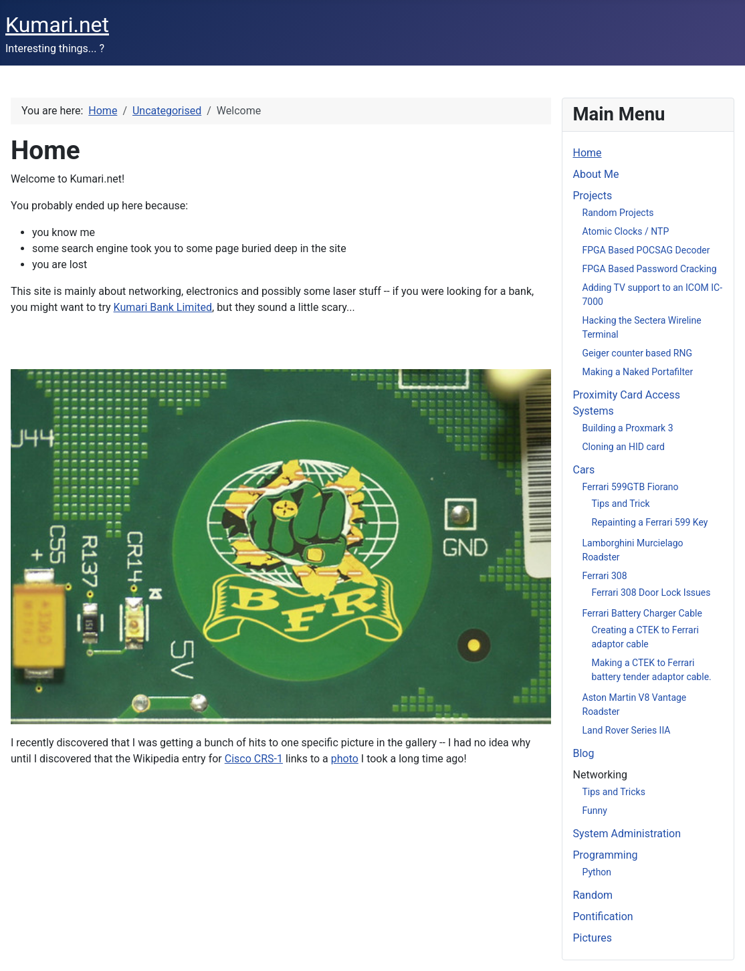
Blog (584, 753)
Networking (600, 774)
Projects (593, 195)
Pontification (603, 916)
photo (344, 758)
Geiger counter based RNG (637, 353)
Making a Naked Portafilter (638, 371)
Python (597, 872)
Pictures (592, 938)
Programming (605, 855)
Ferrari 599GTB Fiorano (630, 486)
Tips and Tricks (613, 791)
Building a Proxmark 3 (627, 428)
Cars (584, 469)
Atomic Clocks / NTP (625, 231)
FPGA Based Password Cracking (649, 268)
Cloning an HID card (623, 446)
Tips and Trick (621, 503)
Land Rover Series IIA (626, 730)
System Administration (627, 833)
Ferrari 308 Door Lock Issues (651, 592)
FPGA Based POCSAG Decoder (646, 250)
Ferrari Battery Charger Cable (642, 613)
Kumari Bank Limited (163, 307)
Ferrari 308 (604, 575)
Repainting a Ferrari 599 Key (650, 522)
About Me (596, 174)
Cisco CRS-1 (254, 758)
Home (587, 152)
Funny (594, 810)
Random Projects (618, 212)
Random (593, 895)
